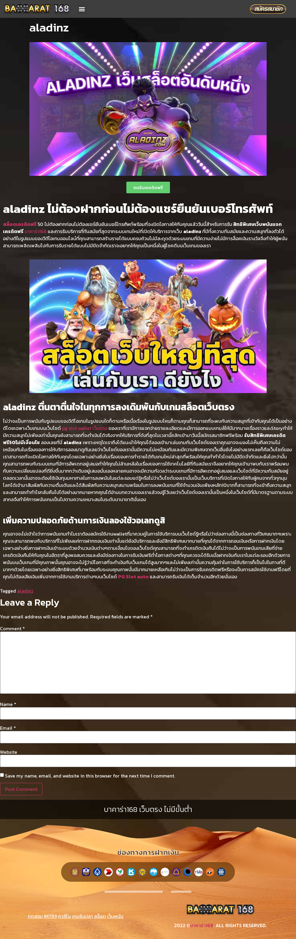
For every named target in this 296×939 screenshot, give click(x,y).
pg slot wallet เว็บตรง (84, 428)
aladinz (25, 590)
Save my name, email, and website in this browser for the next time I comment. (90, 775)
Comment (12, 628)
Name (8, 704)
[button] (82, 9)
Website (8, 752)
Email (8, 728)
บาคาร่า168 (36, 231)
